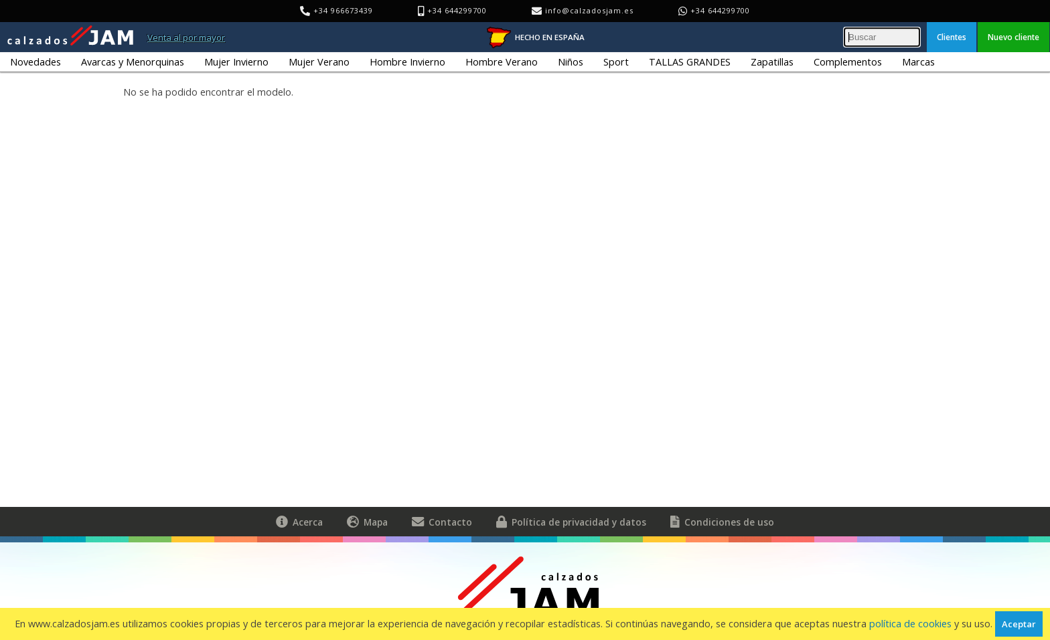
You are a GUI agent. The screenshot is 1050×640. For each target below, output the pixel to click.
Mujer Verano (319, 62)
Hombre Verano (501, 62)
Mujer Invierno (236, 62)
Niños (570, 62)
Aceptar (1019, 624)
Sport (616, 62)
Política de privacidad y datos (571, 521)
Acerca (299, 521)
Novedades (35, 62)
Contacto (442, 521)
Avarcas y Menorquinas (132, 62)
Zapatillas (772, 62)
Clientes (951, 36)
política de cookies (910, 623)
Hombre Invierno (407, 62)
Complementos (848, 62)
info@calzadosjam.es (589, 10)
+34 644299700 (720, 10)
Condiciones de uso (722, 521)
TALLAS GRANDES (690, 62)
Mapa (367, 521)
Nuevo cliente (1013, 36)
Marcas (918, 62)
